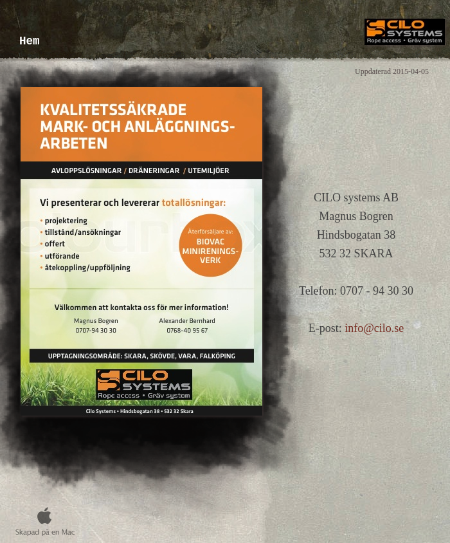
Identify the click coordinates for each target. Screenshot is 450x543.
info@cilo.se (374, 328)
